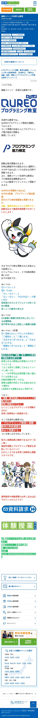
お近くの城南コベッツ (12, 612)
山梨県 (7, 671)
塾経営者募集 (31, 710)
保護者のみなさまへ (11, 617)
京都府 (17, 677)
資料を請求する (10, 642)
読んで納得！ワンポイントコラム (17, 577)
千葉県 (24, 663)
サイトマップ (17, 710)
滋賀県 (22, 677)
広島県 (7, 683)
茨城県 (29, 663)
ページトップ (33, 706)
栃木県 (7, 666)
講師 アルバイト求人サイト (18, 694)
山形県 (17, 657)
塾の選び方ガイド (12, 586)
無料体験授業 (7, 9)
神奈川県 (13, 663)
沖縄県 (22, 683)
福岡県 (12, 683)
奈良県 (28, 677)
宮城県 (12, 657)
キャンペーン (9, 623)
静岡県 (12, 671)
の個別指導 (10, 595)
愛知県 (17, 671)
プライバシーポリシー (7, 710)
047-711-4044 (11, 548)
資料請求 (18, 9)
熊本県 (17, 683)
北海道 (7, 657)
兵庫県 (7, 677)
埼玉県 (19, 663)
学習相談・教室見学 (30, 9)
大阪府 (12, 677)
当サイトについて (5, 712)
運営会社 (24, 710)
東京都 (7, 663)
